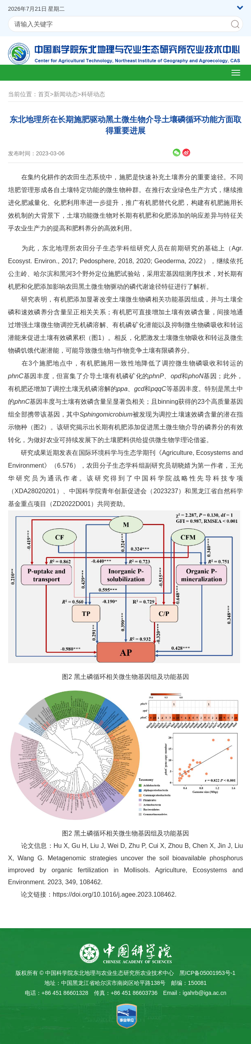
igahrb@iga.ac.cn (204, 993)
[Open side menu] (236, 72)
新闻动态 (66, 94)
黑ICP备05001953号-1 (207, 973)
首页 (44, 94)
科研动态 (93, 94)
